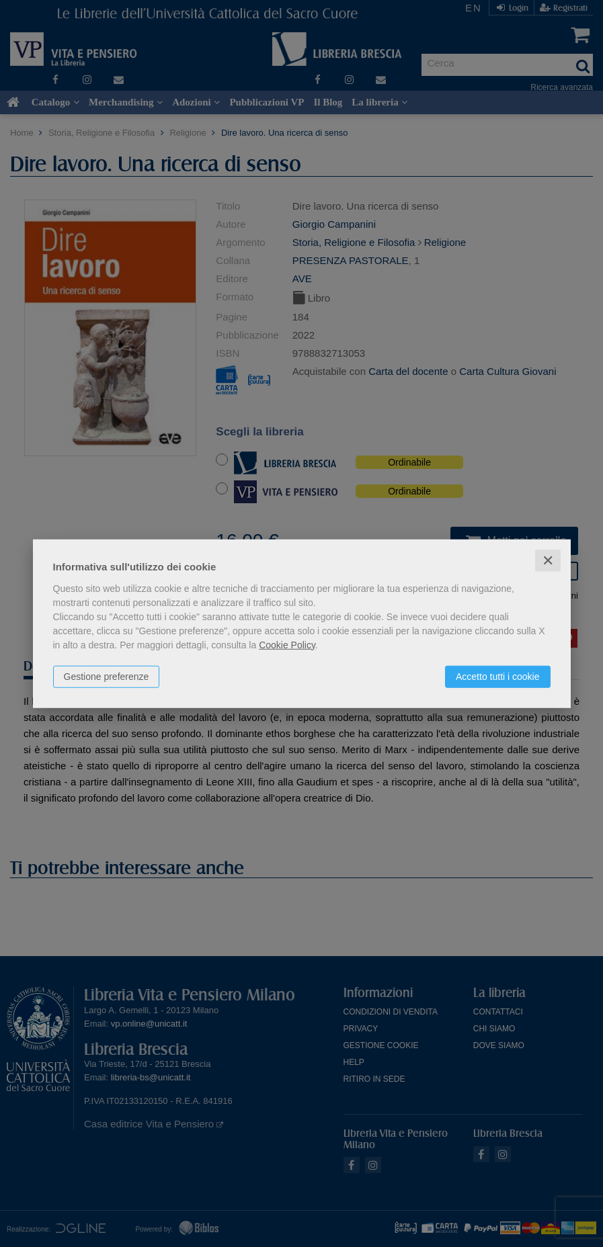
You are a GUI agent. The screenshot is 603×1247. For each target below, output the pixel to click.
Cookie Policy (287, 644)
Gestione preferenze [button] (106, 676)
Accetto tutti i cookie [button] (498, 676)
